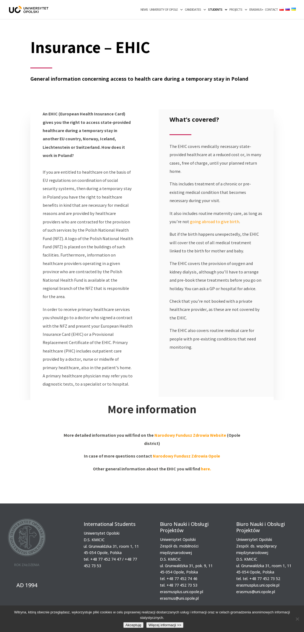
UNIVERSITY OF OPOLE (164, 9)
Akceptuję (133, 625)
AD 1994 (26, 585)
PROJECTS (235, 9)
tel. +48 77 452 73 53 (178, 585)
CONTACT (271, 9)
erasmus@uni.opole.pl (179, 598)
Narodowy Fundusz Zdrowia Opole (186, 456)
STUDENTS (215, 9)
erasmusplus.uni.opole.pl (181, 591)
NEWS (144, 9)
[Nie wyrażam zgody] (297, 619)
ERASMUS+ (256, 9)
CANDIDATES (193, 9)
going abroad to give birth (214, 222)
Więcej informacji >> (164, 625)
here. (206, 469)
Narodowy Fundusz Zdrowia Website (190, 435)
